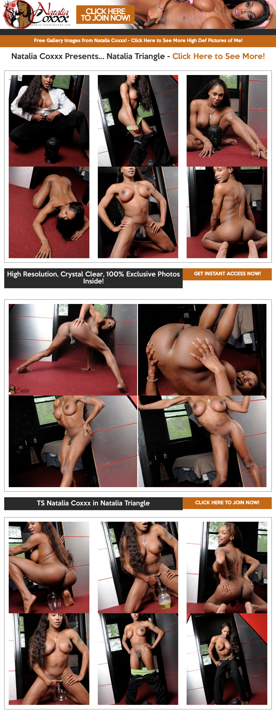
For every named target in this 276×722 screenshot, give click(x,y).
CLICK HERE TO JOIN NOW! (227, 503)
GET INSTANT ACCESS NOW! (227, 274)
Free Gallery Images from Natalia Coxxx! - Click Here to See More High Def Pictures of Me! (138, 41)
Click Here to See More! (218, 56)
